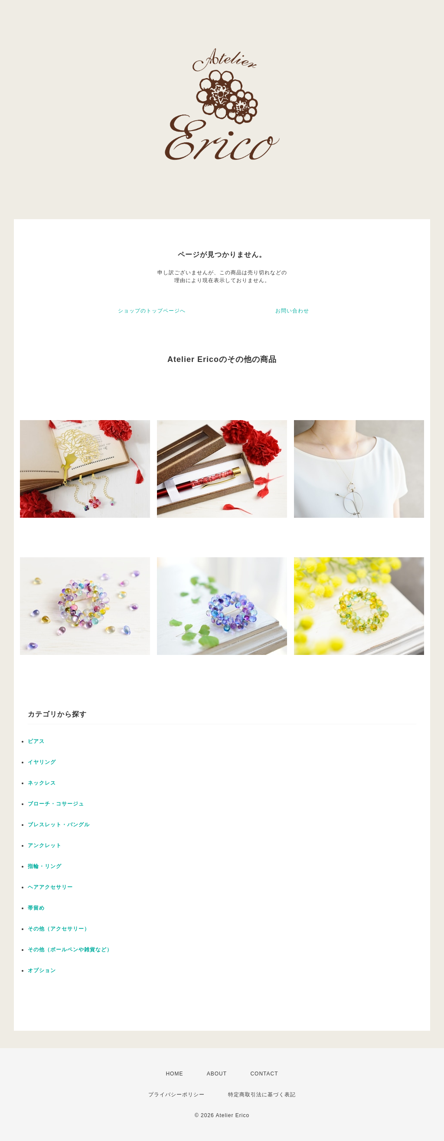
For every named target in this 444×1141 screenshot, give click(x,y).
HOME (174, 1074)
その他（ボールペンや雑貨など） (70, 950)
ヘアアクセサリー (50, 887)
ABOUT (217, 1074)
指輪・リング (45, 866)
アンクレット (45, 845)
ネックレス (42, 783)
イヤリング (42, 762)
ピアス (36, 741)
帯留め (36, 908)
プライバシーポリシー (176, 1095)
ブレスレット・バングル (59, 825)
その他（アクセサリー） (59, 929)
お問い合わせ (292, 311)
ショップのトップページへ (152, 311)
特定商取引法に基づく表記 (262, 1095)
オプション (42, 970)
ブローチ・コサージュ (56, 804)
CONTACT (264, 1074)
